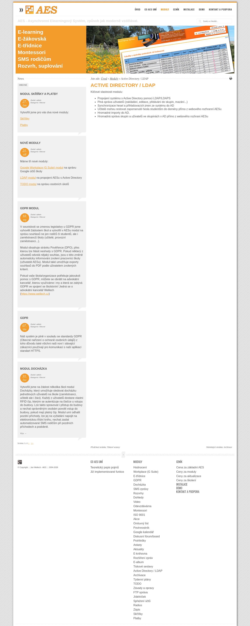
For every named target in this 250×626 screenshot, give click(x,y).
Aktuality (138, 549)
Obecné (23, 85)
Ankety (137, 544)
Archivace (228, 447)
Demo (202, 9)
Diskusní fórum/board (146, 536)
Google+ (20, 462)
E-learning (30, 32)
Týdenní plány (142, 579)
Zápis (136, 609)
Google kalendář (143, 532)
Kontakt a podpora (220, 9)
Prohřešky (139, 540)
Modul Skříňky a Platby (39, 93)
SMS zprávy (140, 488)
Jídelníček (139, 596)
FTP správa (140, 592)
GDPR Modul (29, 208)
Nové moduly (30, 142)
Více (22, 433)
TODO (137, 583)
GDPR (24, 317)
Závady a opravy (143, 588)
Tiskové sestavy (113, 447)
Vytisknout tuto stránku (230, 78)
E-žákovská (32, 39)
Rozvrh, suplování (40, 66)
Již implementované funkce (107, 471)
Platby (24, 125)
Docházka (139, 484)
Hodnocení (140, 467)
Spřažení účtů (142, 601)
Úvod (137, 9)
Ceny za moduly (186, 471)
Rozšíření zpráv (143, 557)
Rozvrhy (138, 493)
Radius (137, 605)
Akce (136, 519)
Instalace (189, 9)
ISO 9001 (139, 514)
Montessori (32, 52)
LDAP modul (28, 177)
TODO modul (28, 184)
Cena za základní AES (190, 467)
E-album (138, 562)
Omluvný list (140, 523)
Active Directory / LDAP (147, 570)
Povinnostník (141, 527)
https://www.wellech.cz (35, 293)
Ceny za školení (186, 480)
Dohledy (138, 497)
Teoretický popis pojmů (104, 467)
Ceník (176, 9)
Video (136, 501)
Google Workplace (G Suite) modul (41, 167)
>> (32, 443)
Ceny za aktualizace (188, 476)
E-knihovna (140, 553)
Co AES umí (150, 9)
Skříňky (24, 118)
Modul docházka (33, 368)
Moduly (165, 9)
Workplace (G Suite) (145, 471)
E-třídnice (30, 45)
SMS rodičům (34, 59)
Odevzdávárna (142, 506)
